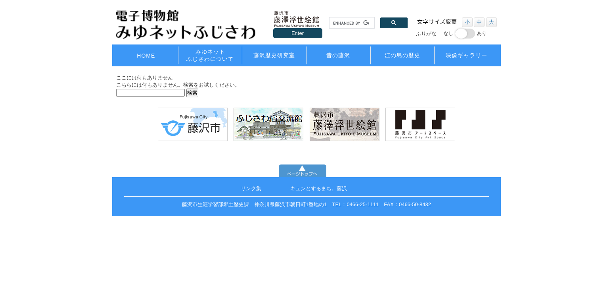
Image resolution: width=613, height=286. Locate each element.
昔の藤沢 (338, 55)
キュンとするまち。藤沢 (318, 188)
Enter (297, 33)
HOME (146, 55)
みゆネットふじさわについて (210, 55)
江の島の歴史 (402, 55)
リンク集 (251, 188)
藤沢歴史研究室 (274, 55)
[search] (351, 23)
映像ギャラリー (466, 55)
